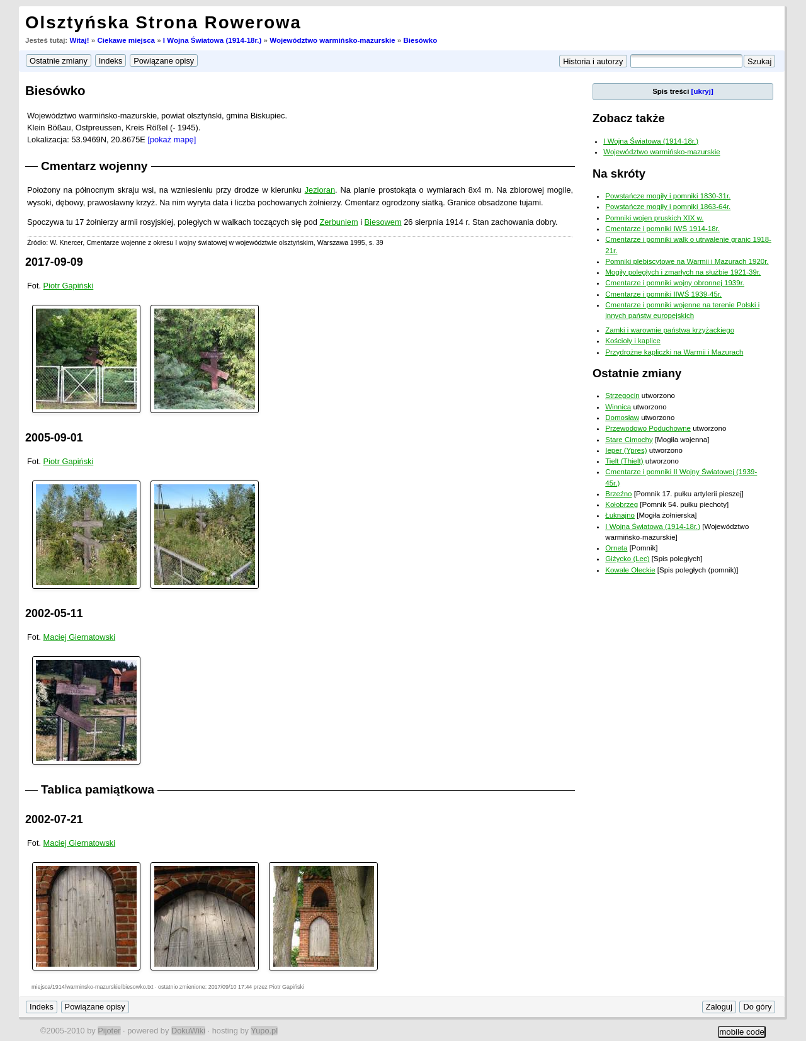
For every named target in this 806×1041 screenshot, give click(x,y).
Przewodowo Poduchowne (648, 428)
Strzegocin (622, 395)
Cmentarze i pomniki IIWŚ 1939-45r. (663, 294)
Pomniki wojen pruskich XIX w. (654, 218)
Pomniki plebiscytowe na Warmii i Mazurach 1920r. (686, 261)
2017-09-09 (54, 262)
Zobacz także (629, 118)
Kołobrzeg (621, 504)
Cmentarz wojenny (94, 166)
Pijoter (109, 1030)
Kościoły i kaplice (633, 340)
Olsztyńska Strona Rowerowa (163, 22)
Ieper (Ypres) (626, 450)
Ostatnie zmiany (637, 373)
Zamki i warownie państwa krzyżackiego (669, 330)
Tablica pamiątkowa (97, 789)
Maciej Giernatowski (79, 637)
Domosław (622, 417)
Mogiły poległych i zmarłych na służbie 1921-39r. (683, 272)
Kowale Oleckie (630, 570)
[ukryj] (702, 91)
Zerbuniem (338, 222)
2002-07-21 (54, 819)
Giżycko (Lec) (627, 558)
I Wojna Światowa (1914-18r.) (212, 40)
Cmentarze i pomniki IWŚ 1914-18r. (662, 228)
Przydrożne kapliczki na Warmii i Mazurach (674, 352)
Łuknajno (620, 515)
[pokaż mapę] (171, 139)
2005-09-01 (54, 437)
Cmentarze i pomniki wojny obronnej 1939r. (674, 283)
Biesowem (383, 222)
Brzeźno (618, 494)
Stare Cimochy (629, 439)
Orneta (616, 548)
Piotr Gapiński (68, 285)
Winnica (618, 407)
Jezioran (320, 190)
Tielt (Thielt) (624, 461)
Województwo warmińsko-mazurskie (332, 40)
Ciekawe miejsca (126, 40)
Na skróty (619, 173)
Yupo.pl (264, 1030)
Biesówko (420, 40)
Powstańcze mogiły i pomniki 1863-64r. (667, 206)
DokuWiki (188, 1030)
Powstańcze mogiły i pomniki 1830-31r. (667, 196)
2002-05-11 (54, 613)
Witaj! (79, 40)
